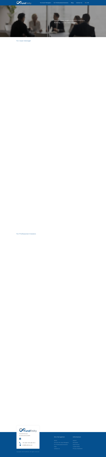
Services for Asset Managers (61, 442)
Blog (72, 2)
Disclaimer (75, 442)
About (55, 440)
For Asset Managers (45, 2)
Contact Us (79, 2)
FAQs (55, 446)
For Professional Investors (61, 2)
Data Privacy (76, 444)
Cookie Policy (76, 446)
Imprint (75, 440)
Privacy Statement (77, 448)
